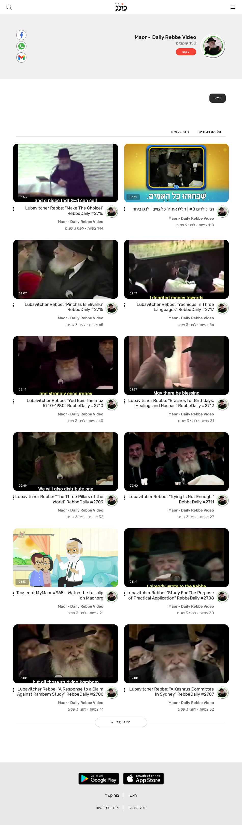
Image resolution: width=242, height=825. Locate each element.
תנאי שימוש (138, 807)
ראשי (133, 795)
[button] (124, 209)
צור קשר (112, 795)
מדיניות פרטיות (107, 807)
